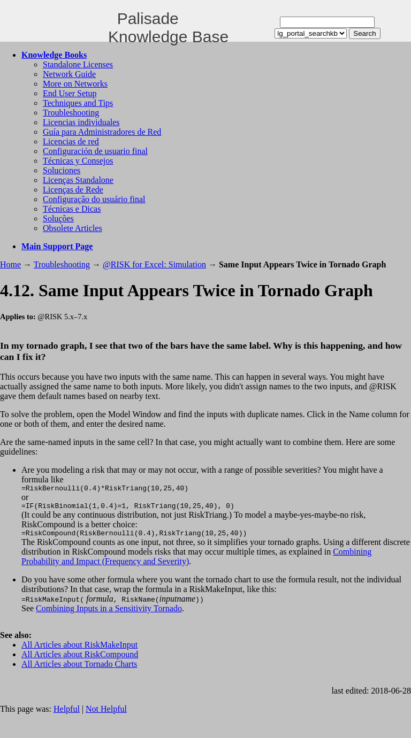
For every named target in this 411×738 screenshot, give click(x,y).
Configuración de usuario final (95, 151)
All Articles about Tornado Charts (79, 668)
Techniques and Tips (78, 102)
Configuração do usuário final (94, 199)
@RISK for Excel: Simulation (154, 264)
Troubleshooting (71, 112)
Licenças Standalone (78, 179)
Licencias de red (71, 141)
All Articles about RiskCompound (79, 659)
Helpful (67, 713)
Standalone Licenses (78, 64)
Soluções (58, 218)
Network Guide (69, 74)
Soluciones (61, 170)
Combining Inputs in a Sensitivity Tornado (109, 613)
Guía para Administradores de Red (102, 131)
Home (10, 264)
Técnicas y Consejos (78, 160)
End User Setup (69, 93)
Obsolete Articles (72, 228)
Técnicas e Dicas (72, 208)
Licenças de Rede (73, 189)
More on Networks (75, 83)
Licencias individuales (81, 122)
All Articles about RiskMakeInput (79, 649)
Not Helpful (106, 713)
